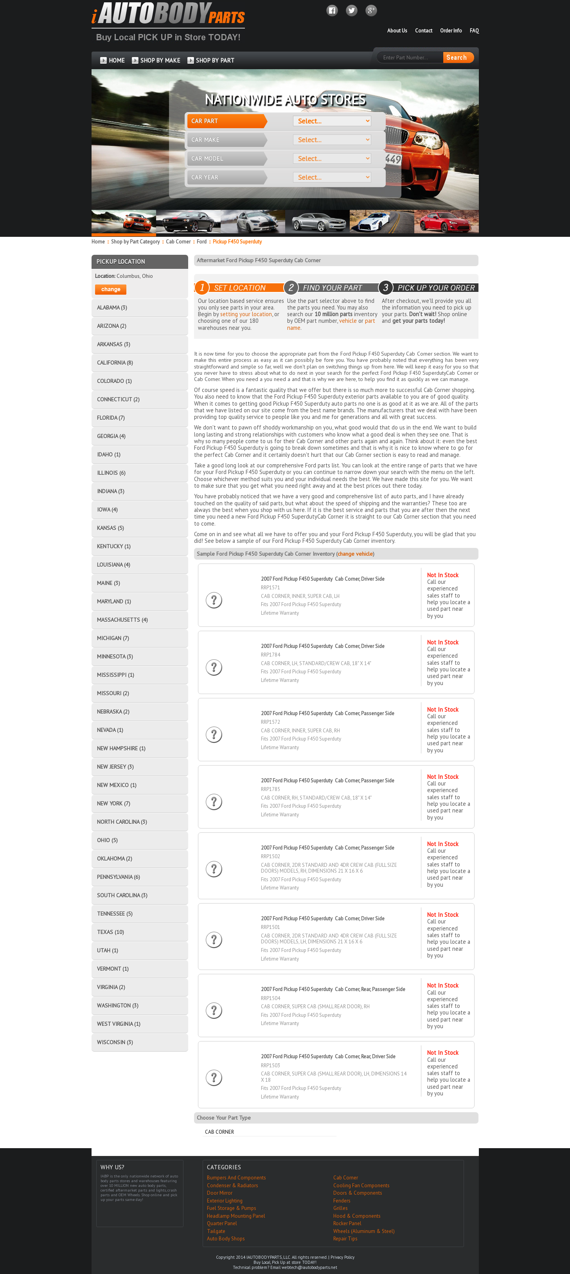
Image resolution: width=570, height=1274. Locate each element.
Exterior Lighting (225, 1200)
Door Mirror (219, 1193)
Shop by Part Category (135, 241)
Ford (202, 241)
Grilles (340, 1208)
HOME (117, 60)
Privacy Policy (342, 1257)
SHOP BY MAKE (160, 60)
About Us (397, 30)
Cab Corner (178, 241)
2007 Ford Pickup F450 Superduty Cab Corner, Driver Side (323, 579)
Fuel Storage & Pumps (231, 1208)
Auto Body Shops (226, 1238)
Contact (423, 30)
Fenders (342, 1200)
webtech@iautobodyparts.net (309, 1267)
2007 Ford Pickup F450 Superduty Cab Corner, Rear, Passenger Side (333, 989)
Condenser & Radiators (232, 1185)
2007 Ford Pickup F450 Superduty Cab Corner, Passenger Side (327, 713)
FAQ (474, 30)
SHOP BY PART (215, 60)
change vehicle (355, 553)
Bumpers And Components (236, 1177)
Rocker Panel (347, 1223)
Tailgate (216, 1231)
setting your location (246, 314)
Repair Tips (345, 1238)
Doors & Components (357, 1193)
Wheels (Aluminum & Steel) (364, 1231)
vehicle (348, 320)
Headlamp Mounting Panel (236, 1216)
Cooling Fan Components (361, 1185)
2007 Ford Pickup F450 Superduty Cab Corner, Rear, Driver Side (328, 1056)
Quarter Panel (222, 1223)
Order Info (451, 30)
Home (98, 241)
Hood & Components (357, 1216)
